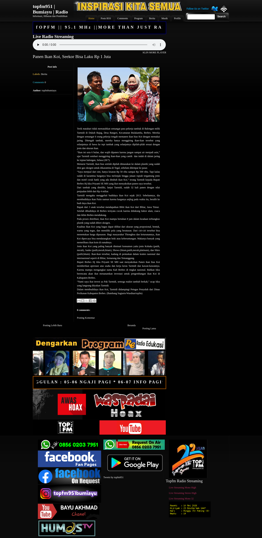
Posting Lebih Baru (52, 325)
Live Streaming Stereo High (182, 493)
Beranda (132, 325)
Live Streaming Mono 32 (181, 498)
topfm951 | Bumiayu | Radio (50, 9)
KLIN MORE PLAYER (154, 52)
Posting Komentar (86, 317)
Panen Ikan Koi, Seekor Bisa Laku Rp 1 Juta (72, 56)
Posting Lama (149, 328)
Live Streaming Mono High (182, 487)
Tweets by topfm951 (113, 477)
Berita (44, 74)
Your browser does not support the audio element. (99, 44)
